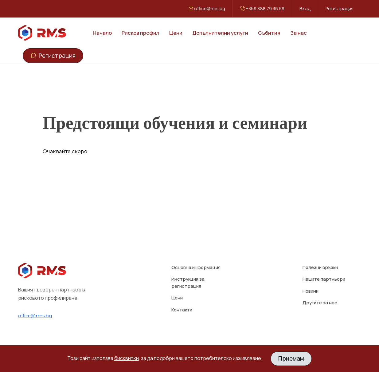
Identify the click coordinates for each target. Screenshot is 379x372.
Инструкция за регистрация (188, 268)
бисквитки (126, 358)
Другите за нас (320, 288)
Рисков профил (140, 32)
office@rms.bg (207, 8)
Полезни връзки (320, 253)
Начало (102, 32)
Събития (269, 32)
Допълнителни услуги (220, 32)
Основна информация (196, 253)
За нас (298, 32)
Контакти (181, 295)
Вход (305, 8)
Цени (175, 32)
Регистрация (340, 8)
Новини (310, 276)
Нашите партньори (324, 265)
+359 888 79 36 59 (262, 8)
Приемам (291, 358)
